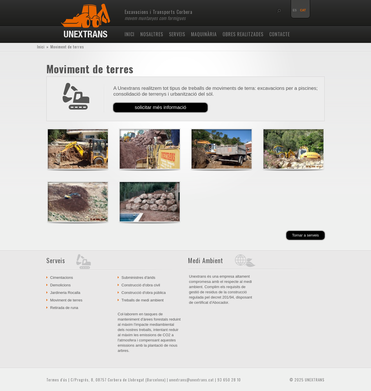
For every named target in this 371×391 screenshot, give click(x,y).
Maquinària (204, 34)
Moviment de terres (66, 300)
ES (295, 10)
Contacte (279, 34)
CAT (303, 10)
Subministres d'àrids (138, 277)
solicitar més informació (160, 107)
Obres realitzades (243, 34)
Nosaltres (151, 34)
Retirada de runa (64, 307)
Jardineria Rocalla (65, 292)
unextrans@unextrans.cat (191, 380)
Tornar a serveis (305, 235)
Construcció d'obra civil (140, 285)
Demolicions (60, 285)
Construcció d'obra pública (143, 292)
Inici (129, 34)
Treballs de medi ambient (142, 300)
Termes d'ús (56, 380)
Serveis (177, 34)
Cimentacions (61, 277)
